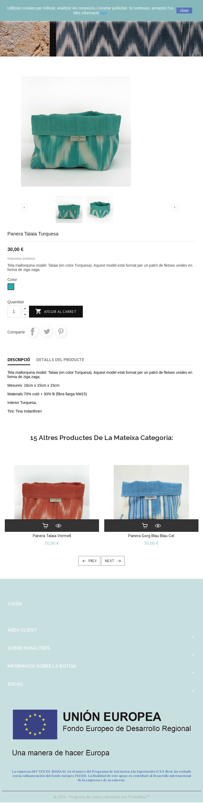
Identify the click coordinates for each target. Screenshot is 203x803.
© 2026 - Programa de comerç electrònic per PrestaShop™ (101, 797)
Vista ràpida (58, 526)
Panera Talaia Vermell (52, 536)
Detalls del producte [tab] (60, 359)
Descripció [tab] (19, 359)
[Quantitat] (14, 312)
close (184, 10)
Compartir (32, 331)
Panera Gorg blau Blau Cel (151, 536)
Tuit (46, 331)
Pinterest (60, 331)
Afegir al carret (56, 311)
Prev (92, 561)
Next (110, 561)
